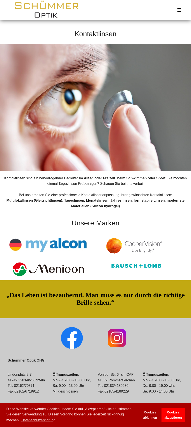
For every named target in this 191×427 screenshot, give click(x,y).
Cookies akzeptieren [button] (173, 415)
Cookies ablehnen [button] (150, 415)
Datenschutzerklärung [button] (38, 420)
